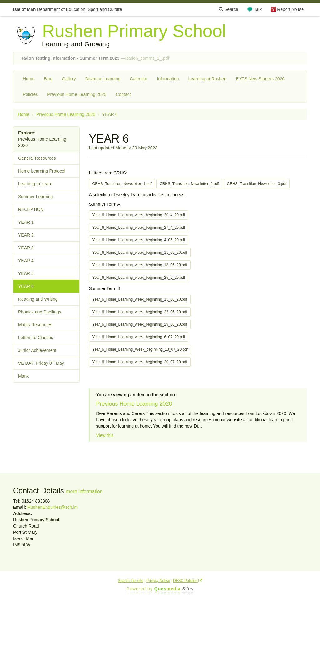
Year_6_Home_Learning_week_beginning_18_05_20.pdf (139, 265)
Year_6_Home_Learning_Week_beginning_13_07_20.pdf (140, 349)
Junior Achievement (37, 350)
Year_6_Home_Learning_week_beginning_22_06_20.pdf (139, 312)
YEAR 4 (26, 260)
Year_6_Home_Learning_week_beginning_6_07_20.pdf (138, 337)
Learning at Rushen (207, 78)
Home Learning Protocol (41, 170)
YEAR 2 (26, 235)
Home (28, 78)
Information (168, 78)
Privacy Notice (158, 580)
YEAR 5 (26, 273)
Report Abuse (290, 9)
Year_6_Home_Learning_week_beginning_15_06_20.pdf (139, 299)
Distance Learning (103, 78)
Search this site (130, 580)
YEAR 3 (26, 247)
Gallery (69, 78)
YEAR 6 (26, 286)
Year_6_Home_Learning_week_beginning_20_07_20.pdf (139, 362)
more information (84, 491)
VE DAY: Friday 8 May (41, 362)
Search (228, 9)
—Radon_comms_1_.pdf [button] (94, 58)
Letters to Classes (35, 337)
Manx (23, 375)
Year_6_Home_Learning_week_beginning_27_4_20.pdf (138, 227)
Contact (123, 94)
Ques (174, 588)
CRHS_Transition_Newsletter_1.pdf (122, 184)
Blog (48, 78)
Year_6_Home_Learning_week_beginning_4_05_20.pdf (138, 240)
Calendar (139, 78)
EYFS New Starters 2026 (260, 78)
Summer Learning (35, 196)
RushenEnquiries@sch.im (53, 507)
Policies (30, 94)
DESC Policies (187, 580)
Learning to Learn (35, 183)
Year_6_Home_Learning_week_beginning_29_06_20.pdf (139, 324)
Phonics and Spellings (39, 311)
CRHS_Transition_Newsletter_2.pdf (189, 184)
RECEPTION (31, 209)
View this (105, 435)
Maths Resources (35, 324)
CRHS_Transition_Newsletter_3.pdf (257, 184)
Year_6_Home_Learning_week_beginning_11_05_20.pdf (139, 252)
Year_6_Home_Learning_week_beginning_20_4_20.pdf (138, 215)
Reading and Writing (38, 299)
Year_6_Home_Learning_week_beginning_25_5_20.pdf (138, 277)
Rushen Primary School (134, 31)
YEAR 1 (26, 222)
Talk (258, 9)
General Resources (37, 158)
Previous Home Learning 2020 (76, 94)
